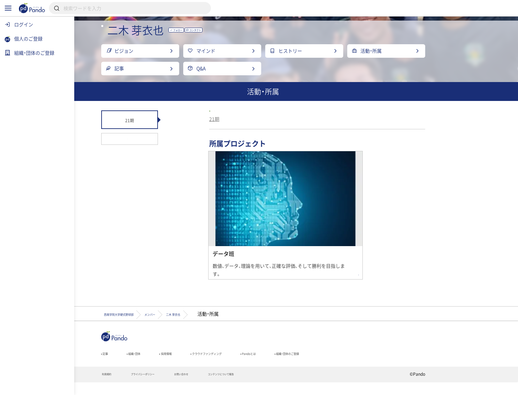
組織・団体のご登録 (386, 363)
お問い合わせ (243, 387)
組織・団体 (176, 363)
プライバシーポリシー (191, 387)
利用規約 (143, 387)
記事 (140, 363)
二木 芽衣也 (260, 320)
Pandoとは (334, 363)
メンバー (219, 320)
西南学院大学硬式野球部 (284, 134)
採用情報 (217, 363)
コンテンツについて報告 (298, 387)
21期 (247, 145)
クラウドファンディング (274, 363)
